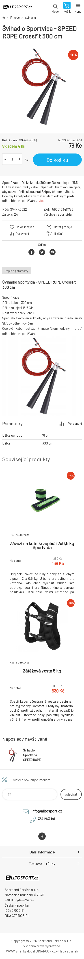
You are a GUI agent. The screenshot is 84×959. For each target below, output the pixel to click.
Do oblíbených (25, 227)
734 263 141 (46, 819)
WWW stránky (16, 951)
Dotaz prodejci (63, 227)
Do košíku (57, 160)
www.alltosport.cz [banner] (17, 8)
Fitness (15, 17)
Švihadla (30, 17)
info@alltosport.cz (46, 811)
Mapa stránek (68, 951)
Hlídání (58, 233)
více (42, 201)
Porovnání (22, 233)
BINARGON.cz (46, 951)
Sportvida (65, 214)
